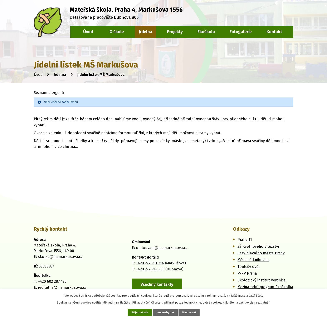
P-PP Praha (247, 273)
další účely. (256, 295)
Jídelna (60, 74)
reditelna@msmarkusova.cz (62, 287)
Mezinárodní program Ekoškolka (265, 287)
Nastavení (189, 312)
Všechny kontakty (157, 284)
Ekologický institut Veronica (262, 280)
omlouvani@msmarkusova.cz (161, 247)
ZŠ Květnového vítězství (258, 246)
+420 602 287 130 (52, 281)
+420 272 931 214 (150, 263)
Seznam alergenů (49, 92)
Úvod (38, 74)
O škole (116, 31)
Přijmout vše (139, 312)
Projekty (175, 31)
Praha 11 (245, 239)
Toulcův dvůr (249, 266)
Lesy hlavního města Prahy (261, 253)
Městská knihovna (253, 260)
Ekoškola (206, 31)
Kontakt (274, 31)
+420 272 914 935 (150, 268)
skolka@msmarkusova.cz (60, 256)
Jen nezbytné (165, 312)
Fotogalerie (241, 31)
